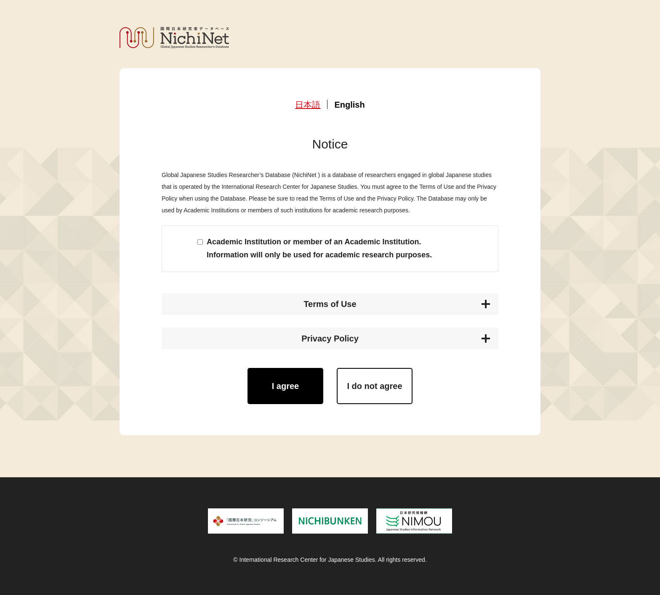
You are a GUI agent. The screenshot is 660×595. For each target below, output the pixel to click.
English (349, 104)
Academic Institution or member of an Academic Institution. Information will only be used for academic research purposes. (319, 248)
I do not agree (374, 386)
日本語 (307, 104)
